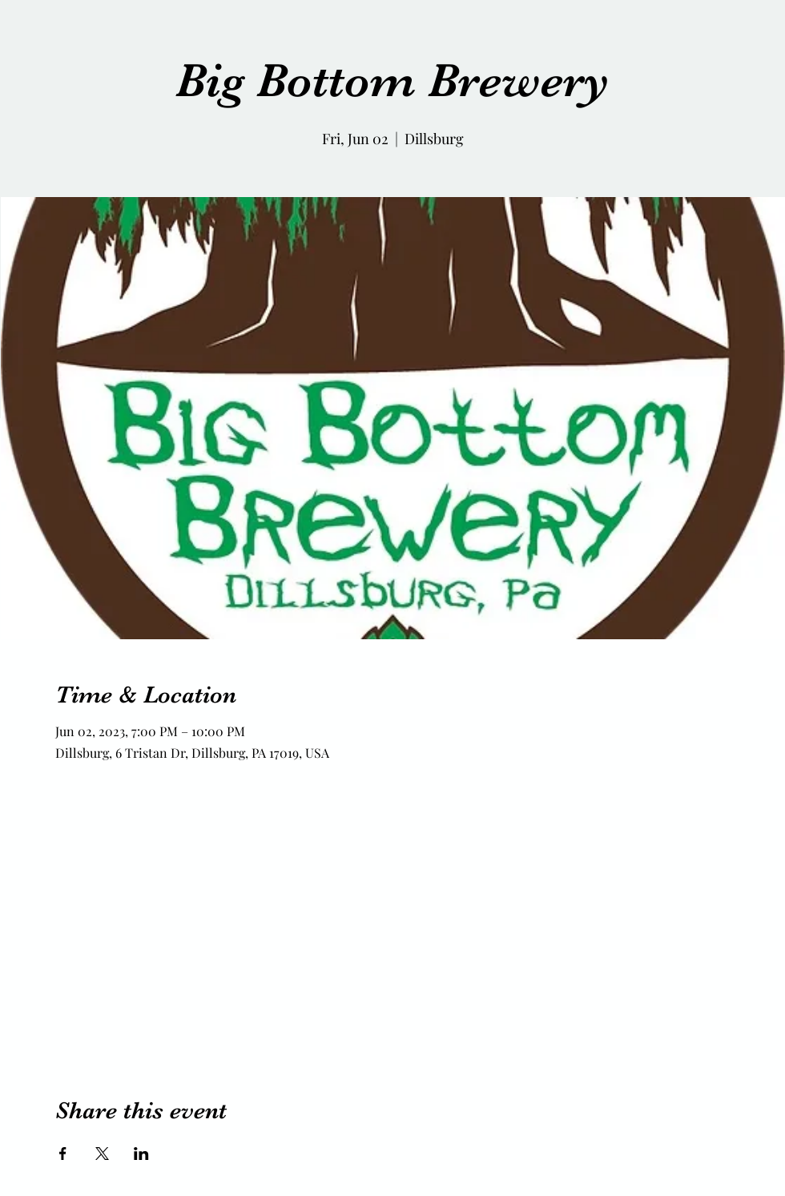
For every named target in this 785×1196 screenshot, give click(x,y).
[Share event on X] (102, 1153)
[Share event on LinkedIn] (141, 1153)
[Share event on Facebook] (62, 1153)
